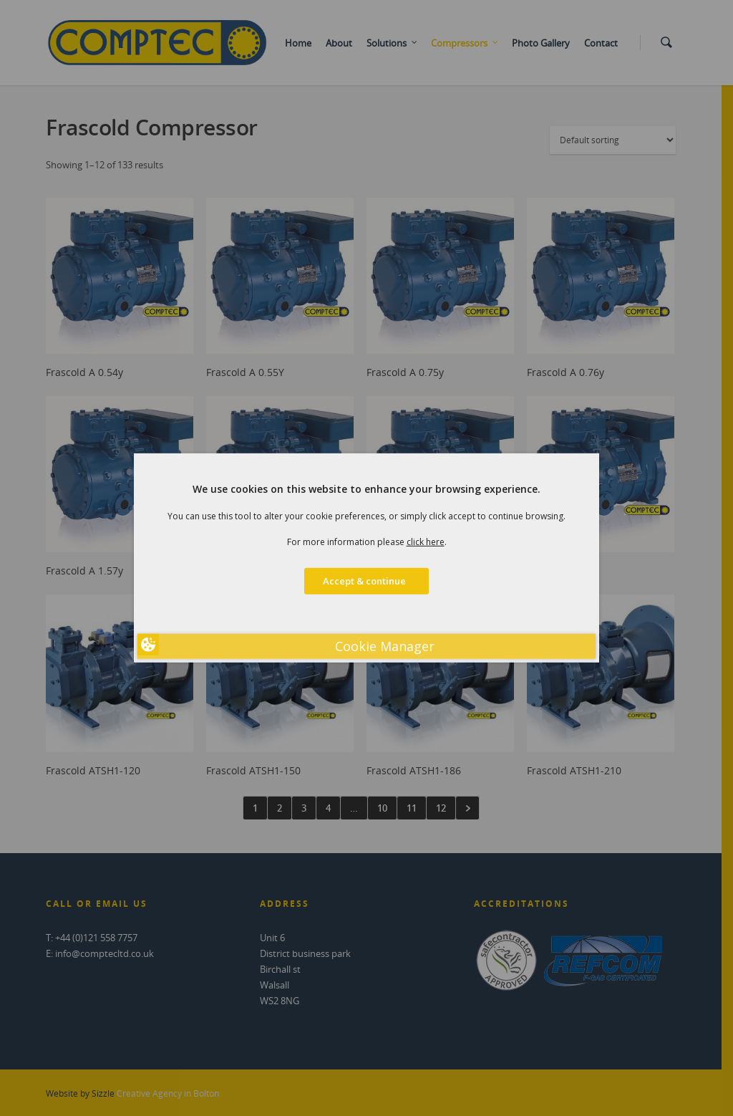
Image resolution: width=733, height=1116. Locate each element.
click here (426, 542)
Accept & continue (366, 580)
